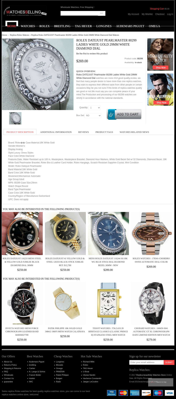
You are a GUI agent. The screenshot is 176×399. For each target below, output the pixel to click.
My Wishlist (147, 14)
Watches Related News (134, 132)
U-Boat (86, 371)
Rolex (85, 365)
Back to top (161, 382)
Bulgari (59, 378)
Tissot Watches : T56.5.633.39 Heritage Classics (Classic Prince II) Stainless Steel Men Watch (108, 331)
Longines (60, 362)
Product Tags (104, 132)
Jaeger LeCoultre (90, 382)
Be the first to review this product (92, 53)
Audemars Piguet (36, 362)
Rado (58, 382)
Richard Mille (88, 362)
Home (4, 35)
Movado (59, 365)
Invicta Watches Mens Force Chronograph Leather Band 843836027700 (22, 331)
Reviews (83, 132)
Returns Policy (10, 365)
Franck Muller (35, 375)
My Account (133, 14)
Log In (170, 14)
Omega (59, 368)
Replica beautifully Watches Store (151, 375)
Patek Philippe (62, 375)
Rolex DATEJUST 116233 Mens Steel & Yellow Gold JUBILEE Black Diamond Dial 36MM (22, 261)
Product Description (19, 132)
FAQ (6, 371)
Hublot (32, 378)
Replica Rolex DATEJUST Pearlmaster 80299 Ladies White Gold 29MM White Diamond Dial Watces (75, 35)
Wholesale (8, 375)
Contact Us (9, 378)
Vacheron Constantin (92, 378)
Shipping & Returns (12, 368)
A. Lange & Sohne (37, 371)
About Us (8, 362)
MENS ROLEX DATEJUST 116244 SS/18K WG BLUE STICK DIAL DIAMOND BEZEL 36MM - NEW (108, 261)
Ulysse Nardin (89, 375)
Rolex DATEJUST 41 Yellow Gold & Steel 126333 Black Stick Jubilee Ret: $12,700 (64, 261)
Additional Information (56, 132)
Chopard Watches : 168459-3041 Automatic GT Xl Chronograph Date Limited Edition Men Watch (151, 331)
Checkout (160, 14)
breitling (32, 365)
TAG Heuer (88, 368)
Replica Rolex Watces (19, 35)
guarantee (8, 382)
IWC (31, 382)
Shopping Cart (157, 9)
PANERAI (60, 371)
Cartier (32, 368)
